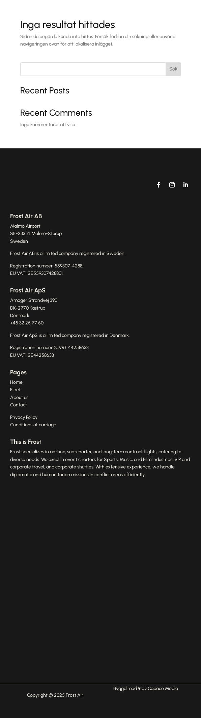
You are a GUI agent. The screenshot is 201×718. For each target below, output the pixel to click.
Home (16, 382)
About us (19, 397)
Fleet (15, 390)
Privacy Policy (23, 417)
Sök (173, 69)
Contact (18, 405)
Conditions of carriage (33, 425)
